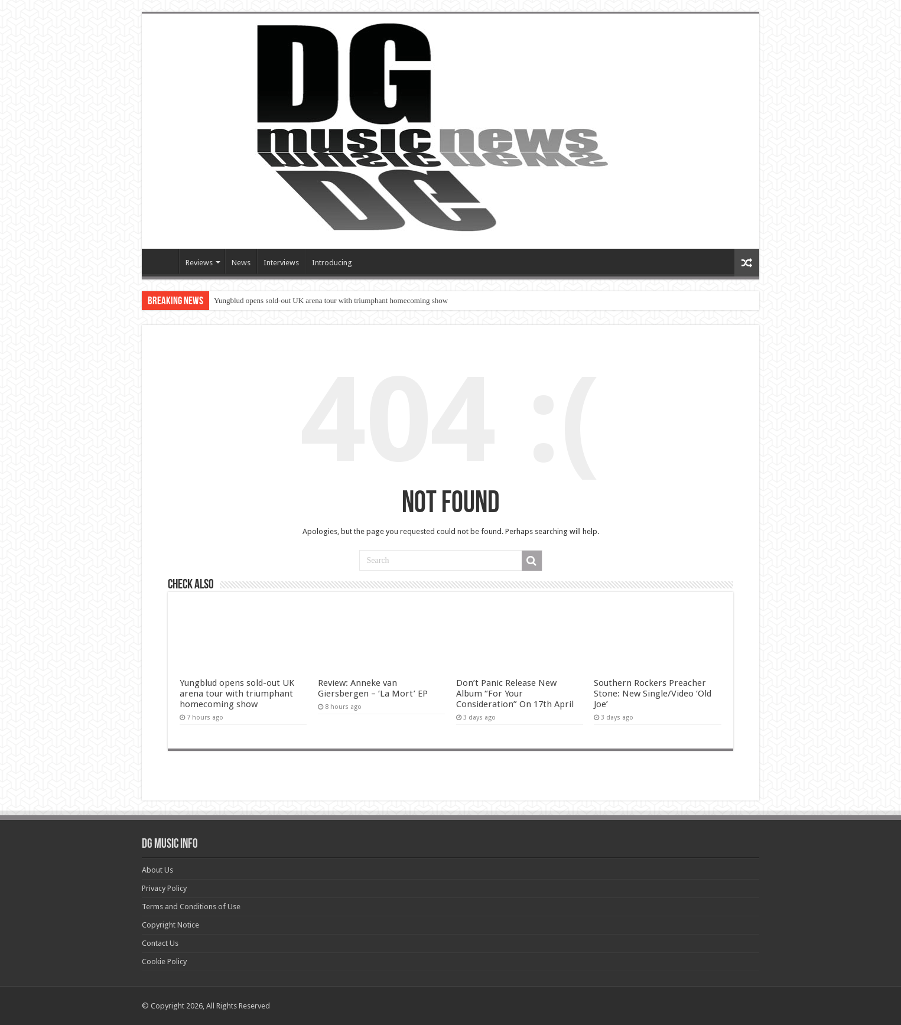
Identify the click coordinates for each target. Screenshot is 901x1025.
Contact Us (160, 943)
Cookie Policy (164, 961)
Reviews (199, 262)
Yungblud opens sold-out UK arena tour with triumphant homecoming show (331, 300)
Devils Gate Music (163, 261)
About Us (157, 869)
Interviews (281, 262)
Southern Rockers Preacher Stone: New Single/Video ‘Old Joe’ (652, 694)
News (241, 262)
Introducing (332, 262)
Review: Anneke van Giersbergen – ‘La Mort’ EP (373, 688)
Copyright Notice (170, 924)
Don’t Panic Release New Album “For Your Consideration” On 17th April (515, 694)
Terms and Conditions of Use (191, 906)
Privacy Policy (164, 888)
